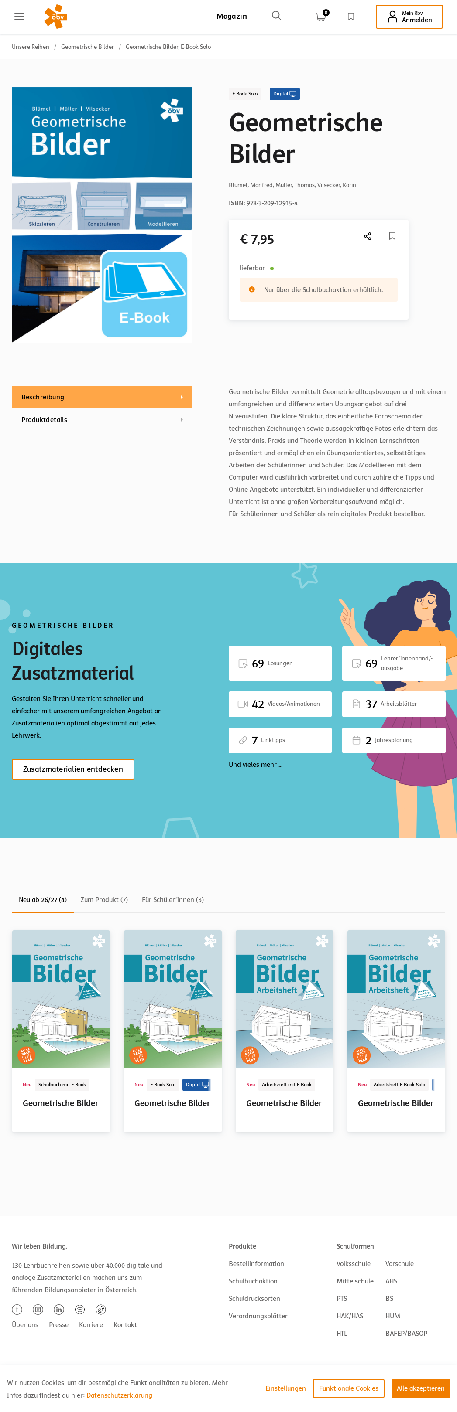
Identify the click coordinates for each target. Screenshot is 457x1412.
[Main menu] (19, 16)
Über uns (25, 1325)
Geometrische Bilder (87, 47)
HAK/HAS (350, 1316)
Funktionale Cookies (348, 1388)
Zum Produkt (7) (104, 900)
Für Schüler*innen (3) (173, 900)
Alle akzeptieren (421, 1388)
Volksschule (354, 1264)
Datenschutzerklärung (119, 1395)
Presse (59, 1325)
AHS (391, 1281)
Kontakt (125, 1325)
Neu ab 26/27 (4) (43, 900)
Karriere (91, 1325)
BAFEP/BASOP (406, 1333)
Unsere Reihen (30, 47)
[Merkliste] (392, 236)
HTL (342, 1333)
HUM (392, 1316)
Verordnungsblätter (258, 1316)
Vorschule (399, 1264)
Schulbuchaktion (253, 1281)
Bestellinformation (256, 1264)
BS (389, 1299)
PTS (342, 1299)
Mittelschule (355, 1281)
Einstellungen (285, 1388)
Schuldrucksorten (254, 1299)
